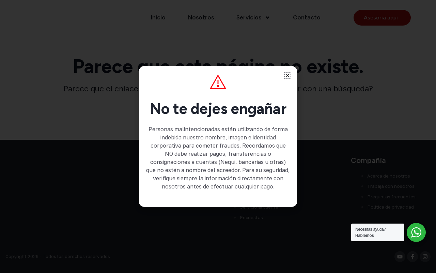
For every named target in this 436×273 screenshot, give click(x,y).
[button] (287, 75)
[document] (218, 136)
